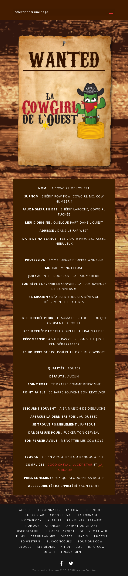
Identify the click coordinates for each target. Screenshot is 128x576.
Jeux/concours (59, 541)
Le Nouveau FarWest (84, 520)
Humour (33, 526)
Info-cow (96, 547)
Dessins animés (43, 536)
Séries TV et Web (93, 531)
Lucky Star (82, 465)
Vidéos (67, 536)
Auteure (54, 520)
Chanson (53, 526)
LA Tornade (88, 515)
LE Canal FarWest (60, 531)
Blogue (25, 547)
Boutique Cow (90, 541)
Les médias (46, 547)
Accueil (25, 510)
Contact (47, 552)
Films (20, 536)
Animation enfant (82, 526)
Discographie (27, 531)
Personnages (49, 510)
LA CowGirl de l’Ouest (85, 510)
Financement (72, 552)
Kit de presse (71, 547)
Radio (83, 536)
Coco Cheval (59, 465)
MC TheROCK (31, 520)
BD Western (30, 541)
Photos (100, 536)
